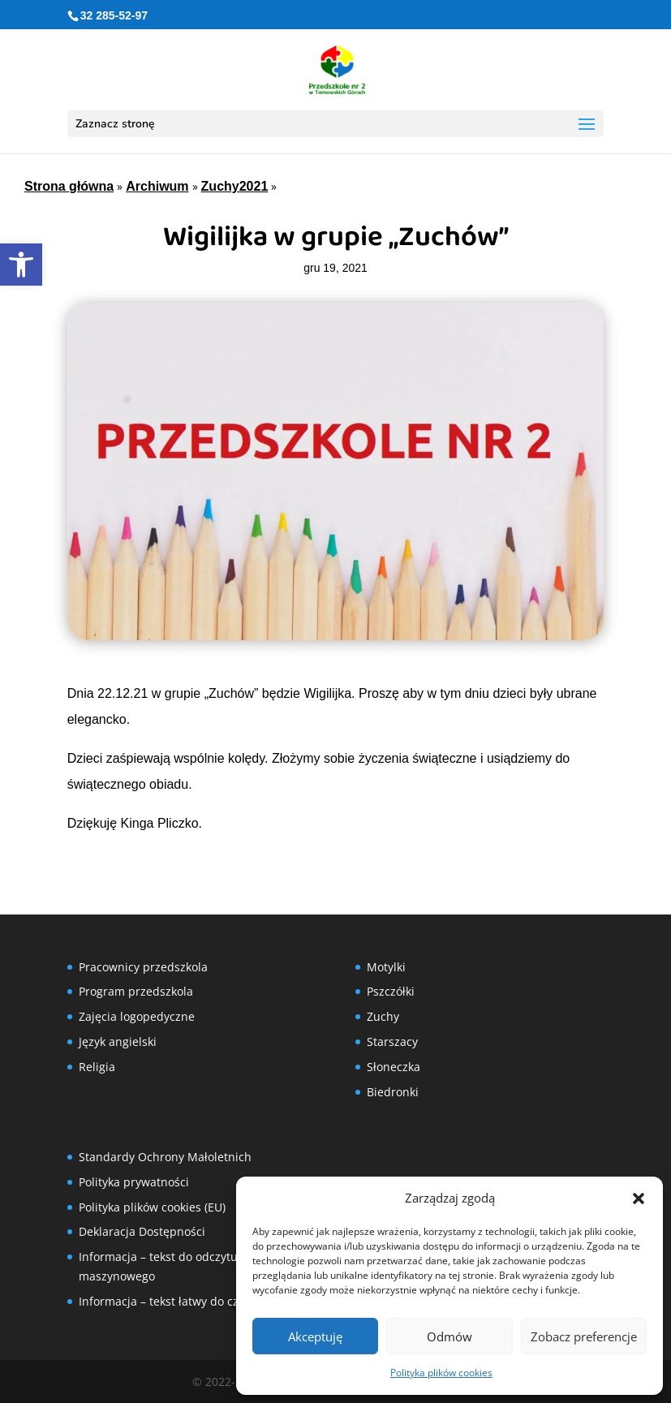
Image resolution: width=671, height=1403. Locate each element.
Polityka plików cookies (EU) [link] (152, 1207)
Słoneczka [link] (393, 1066)
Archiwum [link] (157, 186)
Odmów (449, 1336)
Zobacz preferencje (584, 1336)
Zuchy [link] (383, 1016)
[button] (638, 1198)
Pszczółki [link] (391, 991)
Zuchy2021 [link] (235, 186)
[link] (21, 264)
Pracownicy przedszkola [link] (143, 967)
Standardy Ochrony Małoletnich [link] (165, 1156)
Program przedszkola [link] (136, 991)
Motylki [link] (386, 967)
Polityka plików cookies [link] (441, 1372)
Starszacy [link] (392, 1041)
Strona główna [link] (69, 186)
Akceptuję (315, 1336)
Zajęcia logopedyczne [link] (137, 1016)
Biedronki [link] (393, 1092)
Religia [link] (97, 1066)
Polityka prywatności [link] (134, 1182)
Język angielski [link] (118, 1041)
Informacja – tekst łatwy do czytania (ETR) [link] (190, 1301)
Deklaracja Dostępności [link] (142, 1231)
